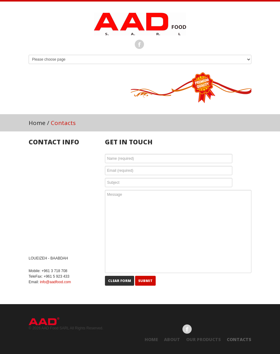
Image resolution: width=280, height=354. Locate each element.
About (172, 339)
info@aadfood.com (55, 282)
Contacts (239, 339)
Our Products (203, 339)
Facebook (139, 44)
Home (37, 123)
